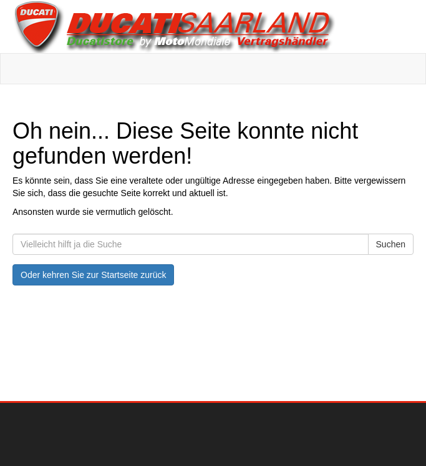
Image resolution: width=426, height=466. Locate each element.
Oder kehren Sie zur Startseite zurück (93, 275)
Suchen (390, 244)
